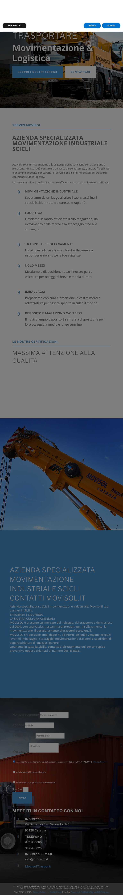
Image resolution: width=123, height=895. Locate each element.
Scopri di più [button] (14, 888)
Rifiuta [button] (92, 888)
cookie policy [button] (43, 878)
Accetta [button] (111, 888)
